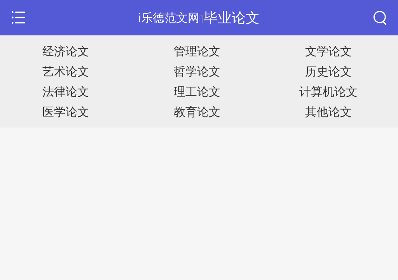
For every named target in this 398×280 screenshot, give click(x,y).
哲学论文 (197, 71)
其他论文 (328, 111)
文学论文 (328, 51)
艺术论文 (65, 71)
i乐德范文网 (168, 17)
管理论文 (197, 51)
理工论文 (197, 91)
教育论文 (197, 111)
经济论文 (65, 51)
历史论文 (328, 71)
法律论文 (65, 91)
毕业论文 (232, 18)
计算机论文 (328, 91)
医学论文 (65, 111)
